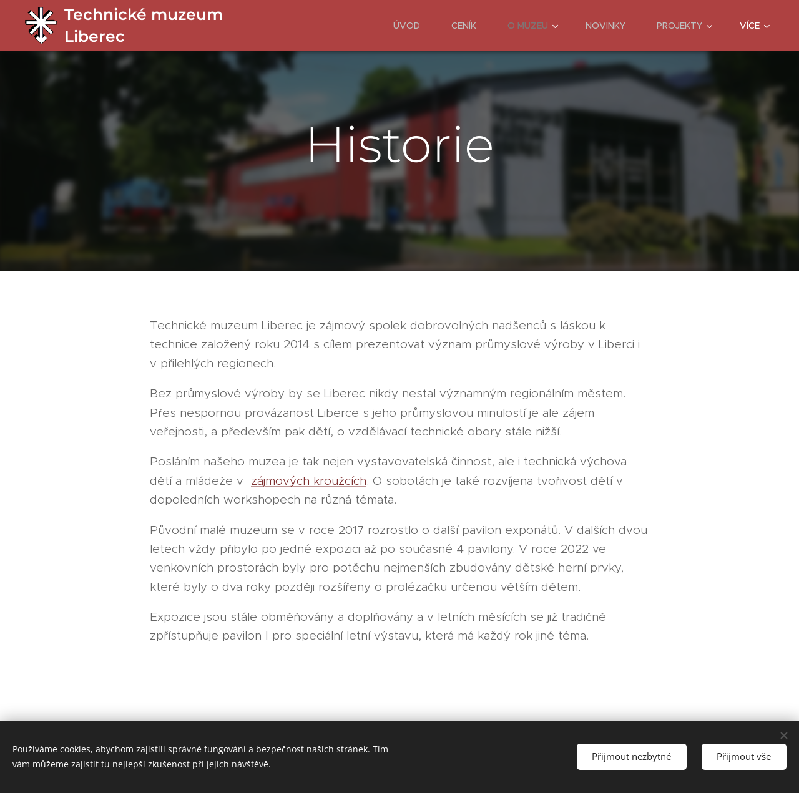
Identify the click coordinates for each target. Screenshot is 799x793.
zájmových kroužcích (308, 481)
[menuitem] (413, 25)
